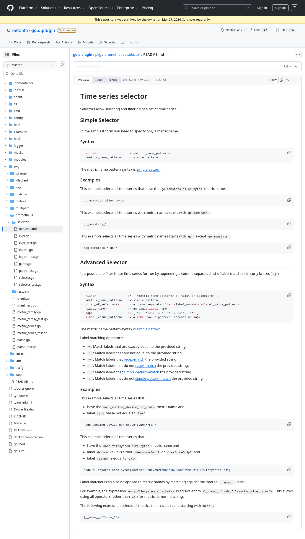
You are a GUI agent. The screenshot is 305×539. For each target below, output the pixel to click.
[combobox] (36, 73)
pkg (98, 54)
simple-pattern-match (141, 372)
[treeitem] (33, 229)
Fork (258, 30)
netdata (20, 30)
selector (133, 54)
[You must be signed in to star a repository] (285, 30)
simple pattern (148, 169)
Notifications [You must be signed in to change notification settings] (231, 30)
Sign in (262, 8)
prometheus (114, 54)
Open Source (101, 7)
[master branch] (30, 64)
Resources (74, 7)
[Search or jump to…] (217, 8)
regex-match (134, 359)
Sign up (280, 8)
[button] (290, 153)
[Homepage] (10, 8)
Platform (28, 7)
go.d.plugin (43, 30)
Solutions (50, 7)
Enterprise (127, 7)
